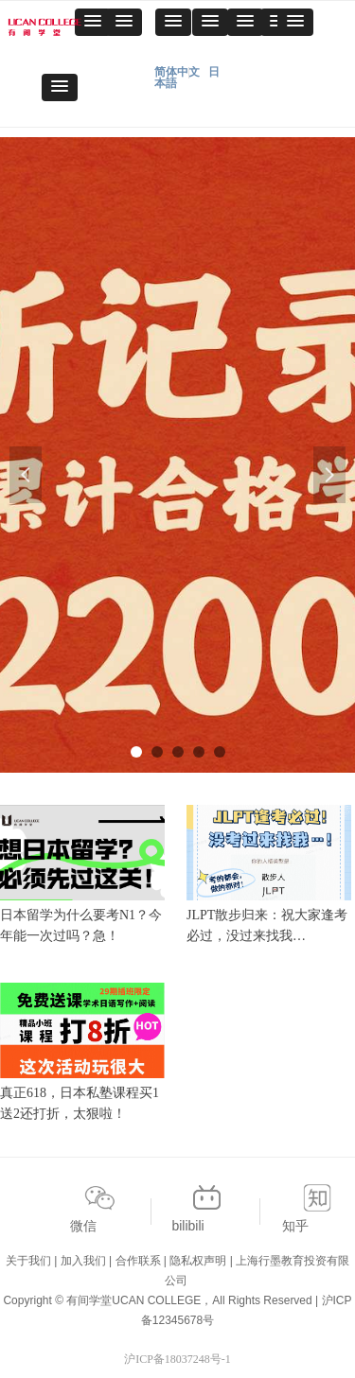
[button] (124, 22)
